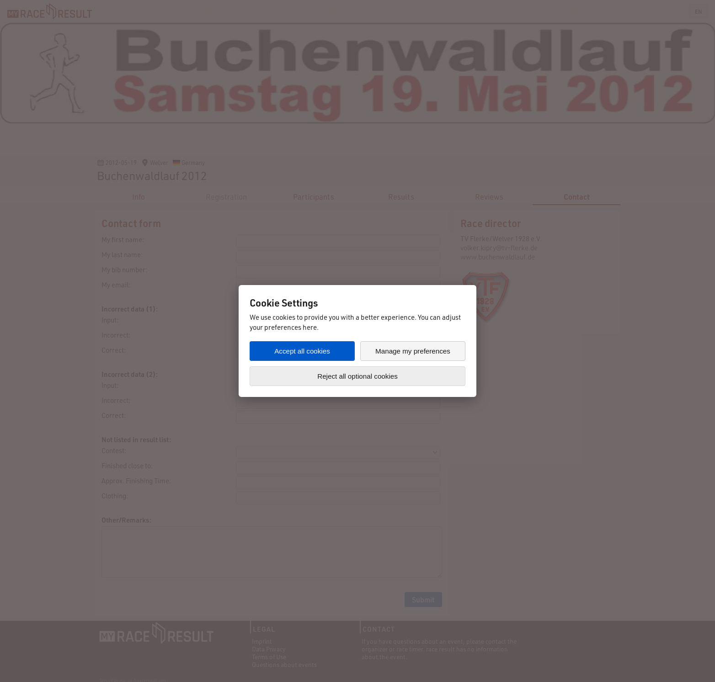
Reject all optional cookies (357, 376)
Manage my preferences (412, 351)
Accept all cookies (302, 351)
